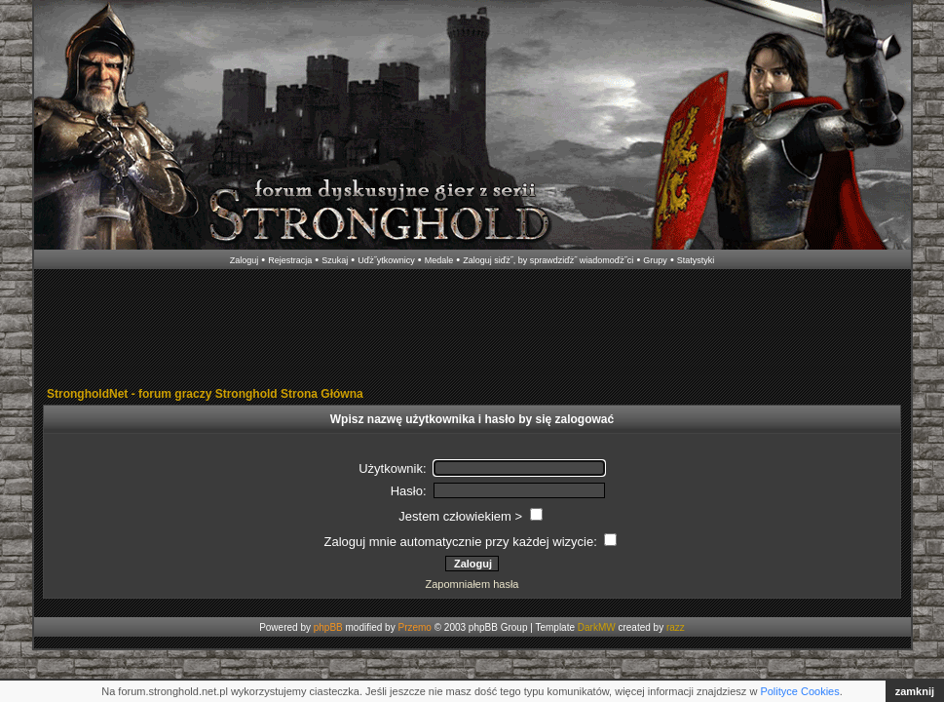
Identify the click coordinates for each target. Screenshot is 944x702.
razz (675, 627)
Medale (439, 260)
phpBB (328, 627)
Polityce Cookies (799, 691)
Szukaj (334, 260)
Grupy (655, 260)
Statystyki (696, 260)
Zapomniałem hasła (472, 584)
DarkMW (597, 627)
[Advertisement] (472, 329)
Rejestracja (290, 260)
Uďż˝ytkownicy (386, 260)
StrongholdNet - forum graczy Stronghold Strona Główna (205, 394)
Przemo (414, 627)
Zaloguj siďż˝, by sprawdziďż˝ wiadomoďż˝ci (548, 260)
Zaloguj (244, 260)
